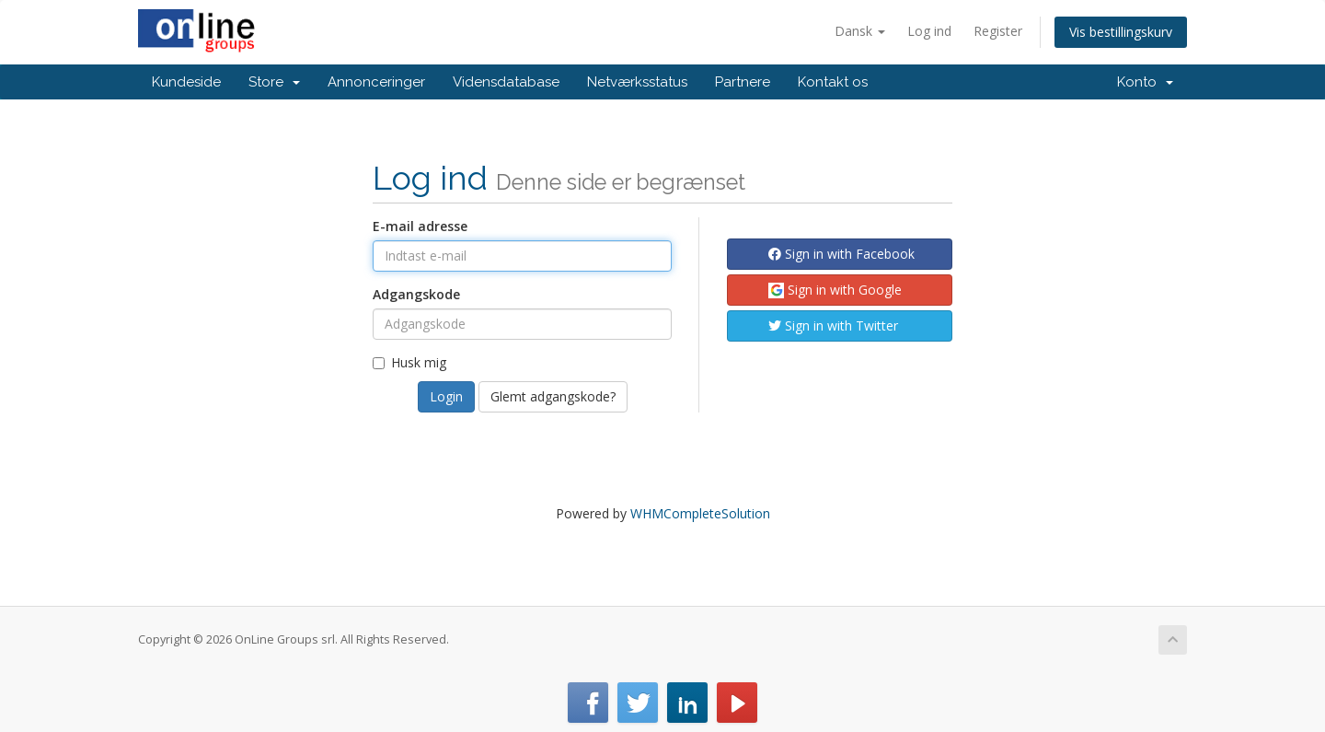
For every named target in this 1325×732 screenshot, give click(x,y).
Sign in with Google (835, 290)
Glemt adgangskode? (553, 396)
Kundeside (186, 82)
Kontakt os (833, 82)
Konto (1145, 82)
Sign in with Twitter (833, 325)
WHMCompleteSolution (700, 513)
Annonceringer (376, 82)
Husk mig (409, 362)
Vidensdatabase (506, 82)
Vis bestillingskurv (1120, 32)
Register (998, 31)
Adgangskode (416, 294)
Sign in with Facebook (841, 253)
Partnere (742, 82)
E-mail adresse (420, 226)
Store (274, 82)
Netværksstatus (637, 82)
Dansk (860, 31)
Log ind (929, 31)
